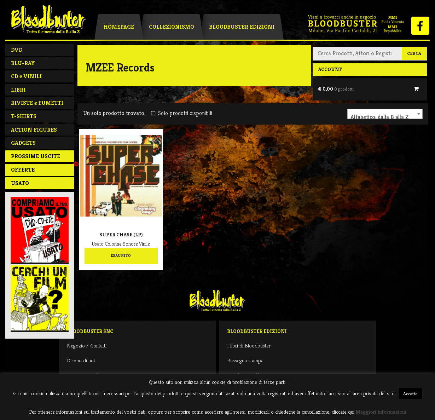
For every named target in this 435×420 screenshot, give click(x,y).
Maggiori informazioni (380, 411)
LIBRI (18, 89)
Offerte (23, 169)
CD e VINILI (26, 76)
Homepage (119, 26)
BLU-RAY (23, 63)
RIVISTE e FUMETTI (37, 103)
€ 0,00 (336, 89)
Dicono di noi (81, 360)
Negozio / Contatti (86, 345)
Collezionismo (171, 26)
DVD (16, 49)
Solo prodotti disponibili (181, 113)
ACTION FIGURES (34, 129)
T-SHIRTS (23, 116)
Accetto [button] (410, 394)
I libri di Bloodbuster (249, 345)
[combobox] (385, 114)
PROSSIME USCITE (35, 156)
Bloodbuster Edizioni (241, 26)
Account (330, 69)
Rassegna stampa (245, 360)
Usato (20, 183)
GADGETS (23, 142)
